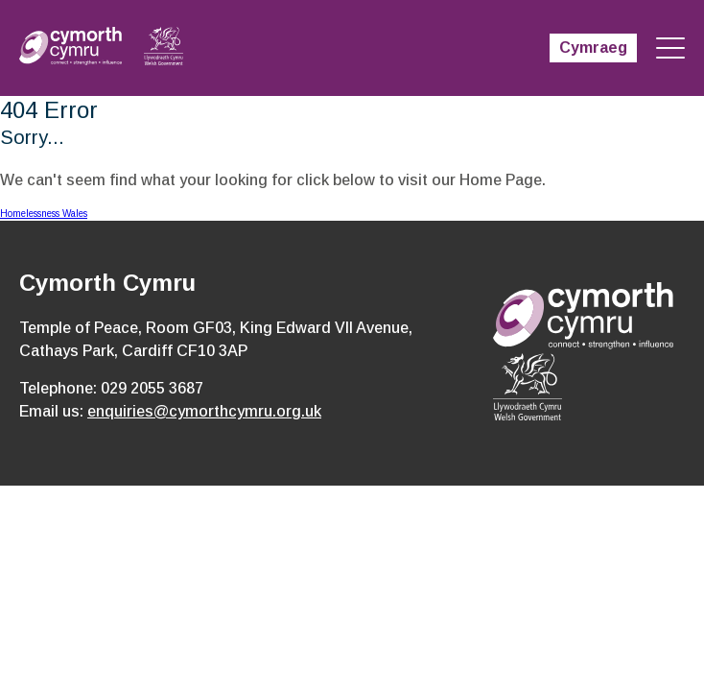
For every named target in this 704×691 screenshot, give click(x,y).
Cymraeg (593, 47)
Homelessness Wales (43, 213)
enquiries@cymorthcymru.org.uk (204, 411)
